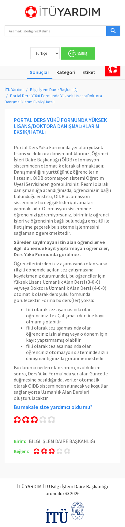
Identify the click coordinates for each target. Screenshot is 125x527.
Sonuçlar (39, 72)
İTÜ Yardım (14, 89)
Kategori (65, 72)
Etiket (88, 72)
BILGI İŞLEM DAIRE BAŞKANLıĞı (62, 441)
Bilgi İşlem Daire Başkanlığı (54, 89)
